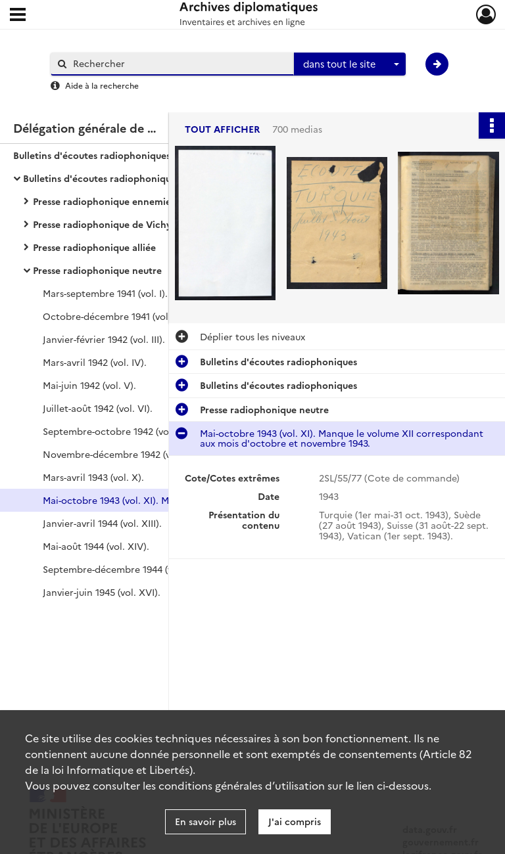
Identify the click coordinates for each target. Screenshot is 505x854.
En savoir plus (205, 821)
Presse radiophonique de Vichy (102, 224)
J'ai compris (294, 821)
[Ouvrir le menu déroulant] (18, 16)
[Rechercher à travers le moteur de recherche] (179, 63)
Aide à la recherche (102, 85)
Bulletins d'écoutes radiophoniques (91, 155)
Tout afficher (222, 129)
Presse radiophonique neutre (97, 270)
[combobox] (350, 64)
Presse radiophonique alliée (94, 247)
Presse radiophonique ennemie (102, 201)
